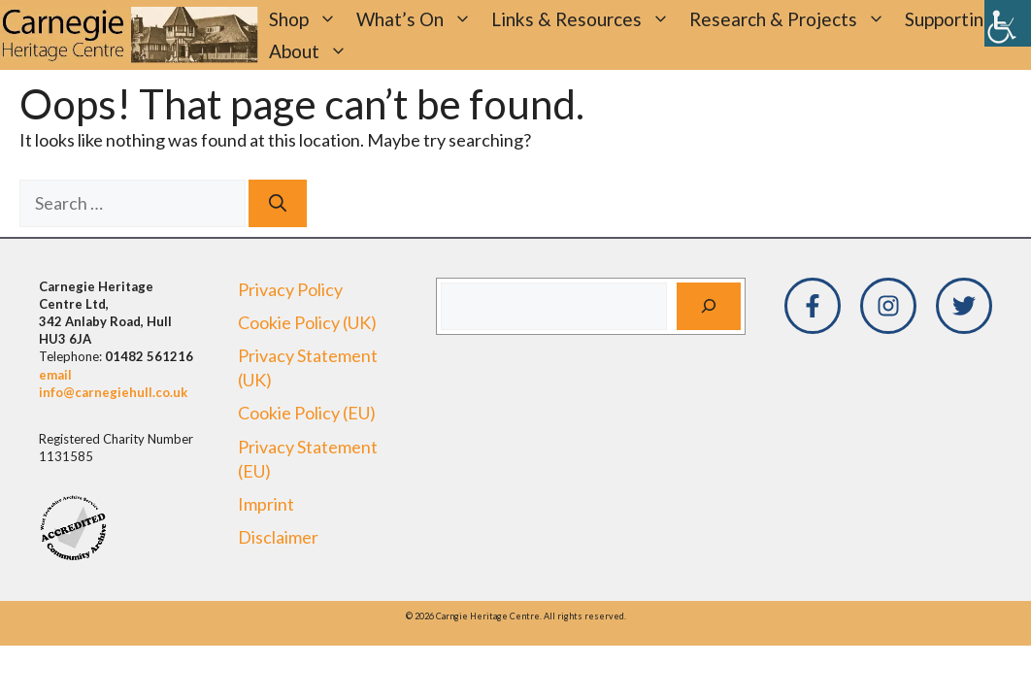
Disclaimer (278, 537)
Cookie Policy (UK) (307, 322)
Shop (308, 19)
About (313, 51)
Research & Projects (792, 19)
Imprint (266, 504)
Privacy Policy (290, 289)
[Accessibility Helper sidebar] (1007, 23)
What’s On (419, 19)
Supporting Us (962, 19)
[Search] (278, 203)
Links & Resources (585, 19)
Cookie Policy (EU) (307, 412)
